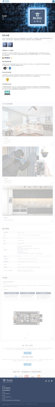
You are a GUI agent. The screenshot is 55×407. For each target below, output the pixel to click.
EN (52, 1)
